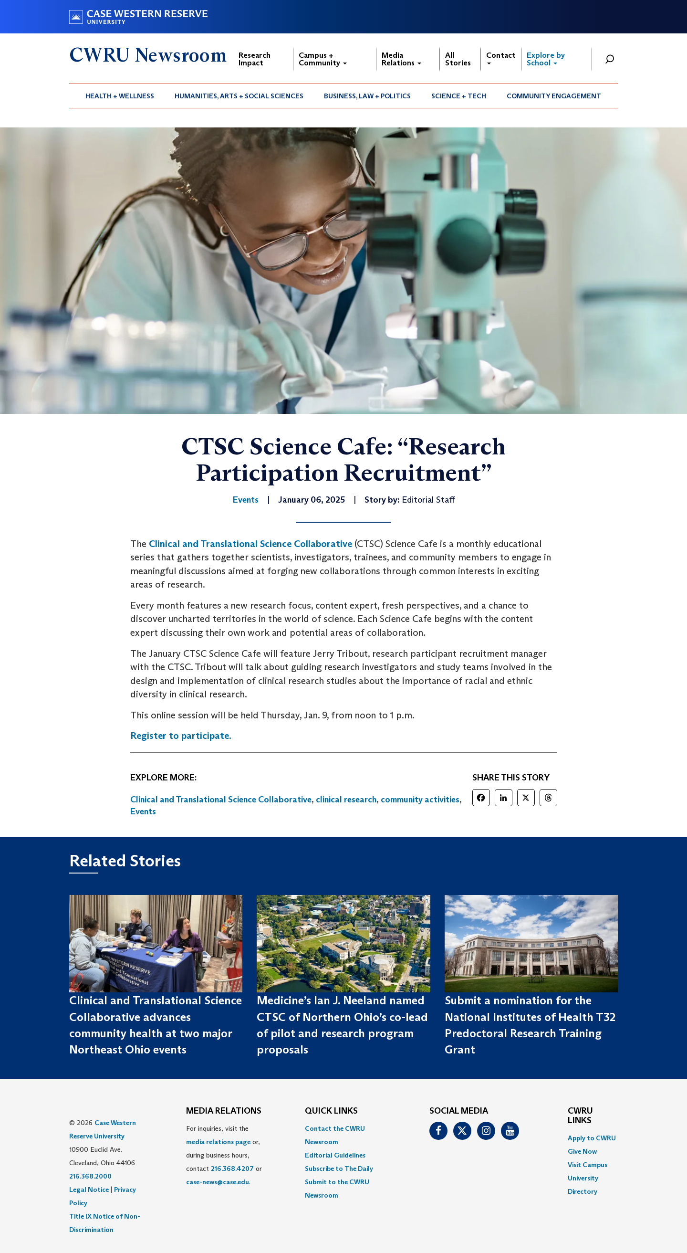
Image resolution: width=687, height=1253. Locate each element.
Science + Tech (458, 96)
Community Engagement (554, 96)
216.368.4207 (232, 1168)
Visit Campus (587, 1164)
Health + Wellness (119, 96)
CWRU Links (580, 1116)
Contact (501, 57)
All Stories (458, 59)
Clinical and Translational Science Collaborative (250, 543)
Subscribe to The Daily (339, 1168)
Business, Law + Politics (367, 96)
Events (143, 811)
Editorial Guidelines (335, 1155)
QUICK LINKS (331, 1111)
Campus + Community (323, 59)
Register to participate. (180, 735)
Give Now (582, 1151)
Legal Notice (89, 1189)
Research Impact (255, 59)
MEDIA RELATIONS (223, 1111)
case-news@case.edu (217, 1182)
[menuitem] (120, 96)
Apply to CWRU (592, 1138)
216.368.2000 (90, 1176)
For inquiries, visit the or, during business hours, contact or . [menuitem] (224, 1155)
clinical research (346, 799)
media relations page (218, 1141)
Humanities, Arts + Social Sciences (239, 96)
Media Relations (401, 59)
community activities (420, 799)
